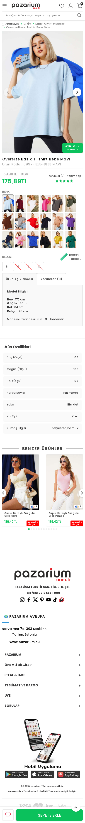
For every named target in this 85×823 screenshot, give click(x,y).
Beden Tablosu (71, 257)
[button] (8, 92)
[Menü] (5, 5)
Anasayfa (10, 24)
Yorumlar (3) (51, 279)
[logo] (26, 5)
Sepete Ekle (49, 815)
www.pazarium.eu (25, 642)
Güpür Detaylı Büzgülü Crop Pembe (64, 514)
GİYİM (27, 24)
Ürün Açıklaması (19, 279)
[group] (42, 92)
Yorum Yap (74, 176)
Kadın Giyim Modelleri (50, 24)
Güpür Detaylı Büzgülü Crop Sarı (19, 514)
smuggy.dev (15, 791)
